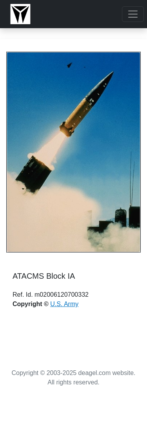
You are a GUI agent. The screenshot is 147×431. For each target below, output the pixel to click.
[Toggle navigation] (133, 14)
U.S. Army (64, 304)
